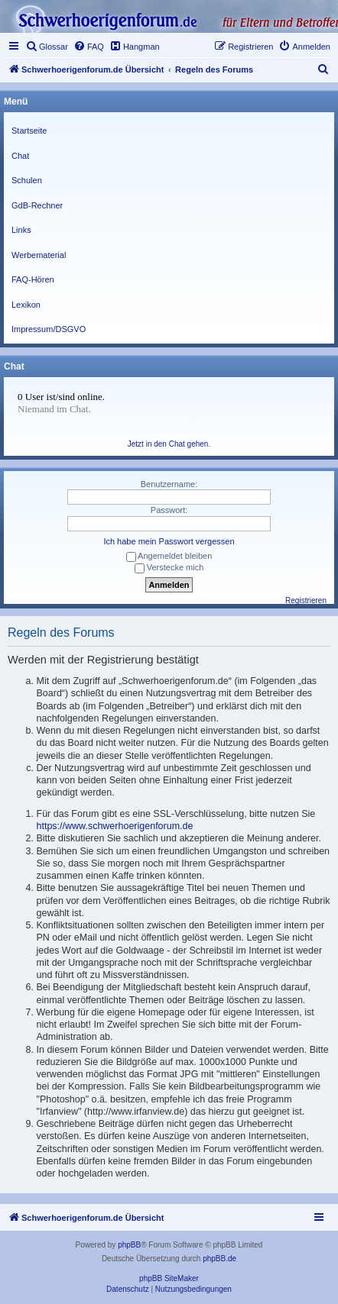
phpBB (129, 1245)
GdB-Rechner (37, 205)
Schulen (26, 180)
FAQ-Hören (32, 279)
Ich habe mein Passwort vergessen (168, 541)
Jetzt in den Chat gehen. (169, 444)
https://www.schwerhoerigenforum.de (115, 826)
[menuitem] (46, 46)
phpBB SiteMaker (169, 1278)
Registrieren (306, 600)
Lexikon (26, 304)
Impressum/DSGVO (48, 329)
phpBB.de (219, 1258)
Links (21, 229)
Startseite (29, 130)
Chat (20, 155)
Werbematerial (38, 255)
